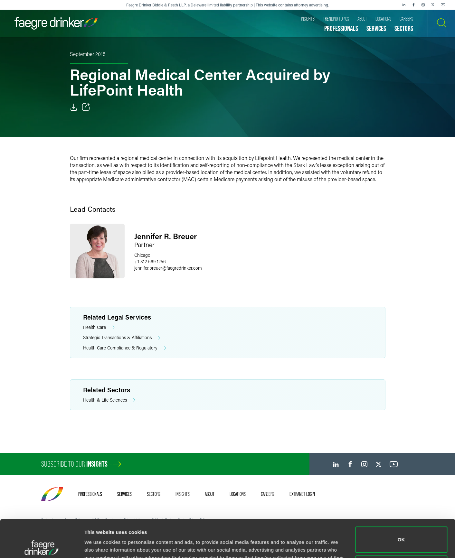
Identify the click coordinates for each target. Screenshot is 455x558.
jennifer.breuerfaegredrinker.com (168, 268)
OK (401, 502)
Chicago (142, 255)
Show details (99, 545)
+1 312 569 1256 (150, 261)
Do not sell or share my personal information (401, 530)
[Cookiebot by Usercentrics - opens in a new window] (42, 545)
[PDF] (74, 107)
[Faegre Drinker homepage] (56, 23)
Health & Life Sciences (109, 400)
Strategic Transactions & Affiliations (121, 337)
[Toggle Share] (86, 107)
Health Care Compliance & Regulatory (124, 348)
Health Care (99, 327)
